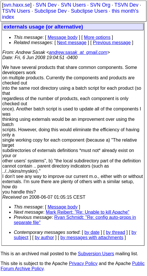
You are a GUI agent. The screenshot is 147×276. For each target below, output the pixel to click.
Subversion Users (96, 253)
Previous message (112, 42)
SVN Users (73, 5)
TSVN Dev (126, 5)
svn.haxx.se (16, 5)
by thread (115, 232)
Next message (71, 42)
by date (91, 232)
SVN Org (100, 5)
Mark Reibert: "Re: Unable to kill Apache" (87, 212)
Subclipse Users (89, 11)
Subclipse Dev (50, 11)
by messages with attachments (91, 237)
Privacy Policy (83, 263)
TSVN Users (16, 11)
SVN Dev (46, 5)
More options (97, 37)
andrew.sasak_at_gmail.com (78, 52)
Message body (62, 37)
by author (44, 237)
